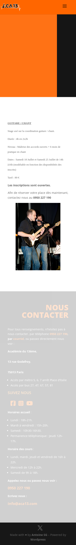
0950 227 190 (58, 334)
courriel (18, 339)
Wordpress (38, 539)
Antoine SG (39, 535)
